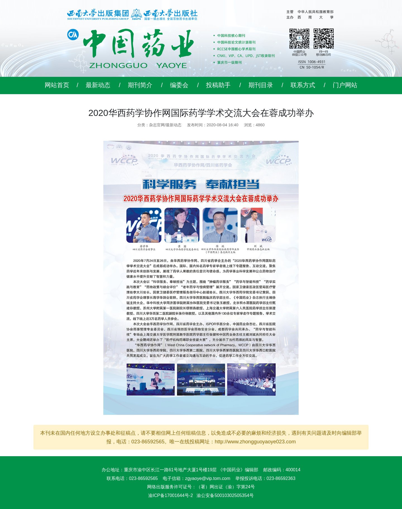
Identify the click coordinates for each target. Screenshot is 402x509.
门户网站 (345, 85)
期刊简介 (140, 85)
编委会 (179, 85)
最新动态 (98, 85)
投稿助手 (218, 85)
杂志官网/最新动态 (165, 125)
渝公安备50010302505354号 (225, 495)
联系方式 (303, 85)
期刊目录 (260, 85)
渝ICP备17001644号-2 (170, 495)
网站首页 (57, 85)
